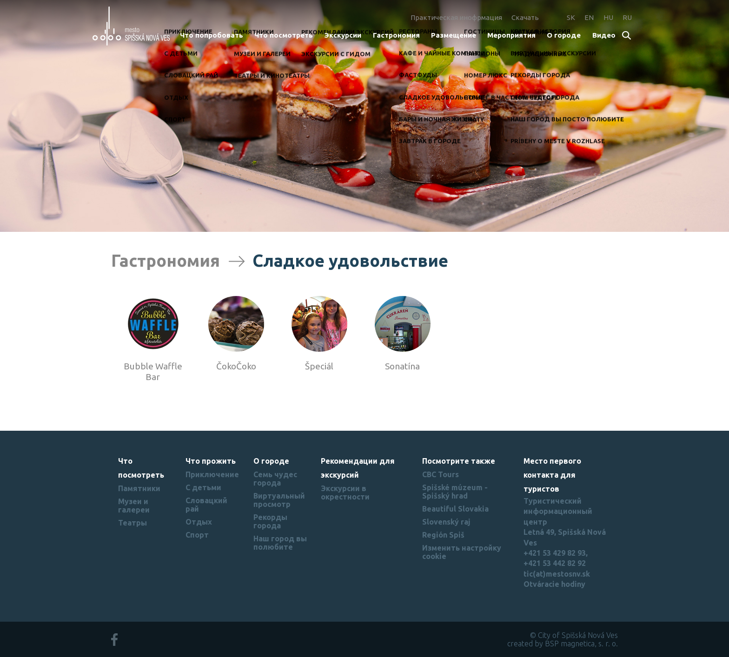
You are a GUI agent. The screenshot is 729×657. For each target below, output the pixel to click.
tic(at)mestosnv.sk (557, 574)
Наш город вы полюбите (280, 542)
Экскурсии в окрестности (345, 492)
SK (571, 17)
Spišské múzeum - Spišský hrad (455, 491)
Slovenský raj (446, 522)
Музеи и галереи (134, 505)
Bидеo (604, 35)
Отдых (199, 522)
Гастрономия (396, 35)
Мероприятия (511, 35)
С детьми (203, 487)
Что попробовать (211, 35)
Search (627, 36)
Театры (132, 523)
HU (608, 17)
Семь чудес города (275, 478)
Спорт (197, 535)
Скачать (525, 17)
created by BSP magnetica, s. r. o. (562, 643)
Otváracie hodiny (554, 584)
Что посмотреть (283, 35)
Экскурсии (342, 35)
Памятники (139, 488)
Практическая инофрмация (456, 17)
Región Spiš (443, 535)
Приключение (212, 474)
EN (589, 17)
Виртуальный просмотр (279, 500)
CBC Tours (440, 474)
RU (627, 17)
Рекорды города (270, 521)
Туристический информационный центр (558, 511)
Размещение (453, 35)
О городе (564, 35)
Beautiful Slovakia (455, 509)
